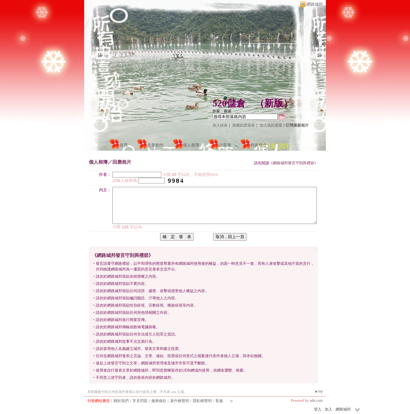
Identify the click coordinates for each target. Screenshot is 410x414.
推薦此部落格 (243, 125)
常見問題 (140, 401)
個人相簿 (191, 145)
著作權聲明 (179, 401)
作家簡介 (259, 145)
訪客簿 (225, 145)
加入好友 (220, 125)
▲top (318, 391)
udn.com (316, 400)
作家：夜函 (222, 111)
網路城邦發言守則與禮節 (293, 163)
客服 (219, 401)
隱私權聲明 (202, 401)
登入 (317, 409)
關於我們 (121, 401)
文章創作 (155, 145)
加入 (328, 409)
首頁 (124, 145)
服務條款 (158, 401)
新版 (273, 103)
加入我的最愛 (271, 125)
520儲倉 (229, 103)
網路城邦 (314, 4)
